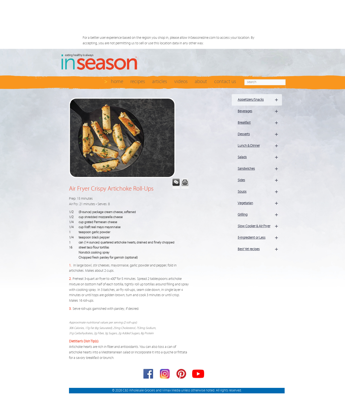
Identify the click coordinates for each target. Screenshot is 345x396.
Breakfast (260, 123)
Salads (260, 157)
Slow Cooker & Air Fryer (260, 226)
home (117, 82)
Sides (260, 180)
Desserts (260, 134)
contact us (225, 82)
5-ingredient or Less (260, 237)
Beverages (260, 111)
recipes (137, 82)
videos (181, 82)
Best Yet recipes (260, 249)
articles (159, 82)
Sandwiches (260, 169)
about (201, 82)
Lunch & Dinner (260, 146)
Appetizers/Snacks (260, 100)
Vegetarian (260, 203)
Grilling (260, 215)
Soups (260, 192)
